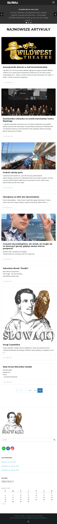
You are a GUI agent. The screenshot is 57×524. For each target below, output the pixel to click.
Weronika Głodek (17, 367)
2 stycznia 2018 (7, 358)
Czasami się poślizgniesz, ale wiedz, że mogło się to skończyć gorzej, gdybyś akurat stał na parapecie (27, 246)
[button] (1, 14)
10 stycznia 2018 (8, 136)
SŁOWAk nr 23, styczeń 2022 (10, 470)
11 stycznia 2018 (8, 82)
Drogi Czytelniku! (11, 345)
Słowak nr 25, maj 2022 (8, 462)
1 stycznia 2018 (7, 382)
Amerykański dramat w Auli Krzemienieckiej (25, 67)
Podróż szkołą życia (13, 172)
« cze (3, 504)
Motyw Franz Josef (33, 518)
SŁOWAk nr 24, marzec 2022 (10, 466)
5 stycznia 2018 (7, 207)
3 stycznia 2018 (7, 281)
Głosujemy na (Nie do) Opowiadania (21, 197)
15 (35, 390)
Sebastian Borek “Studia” (16, 268)
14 (30, 390)
